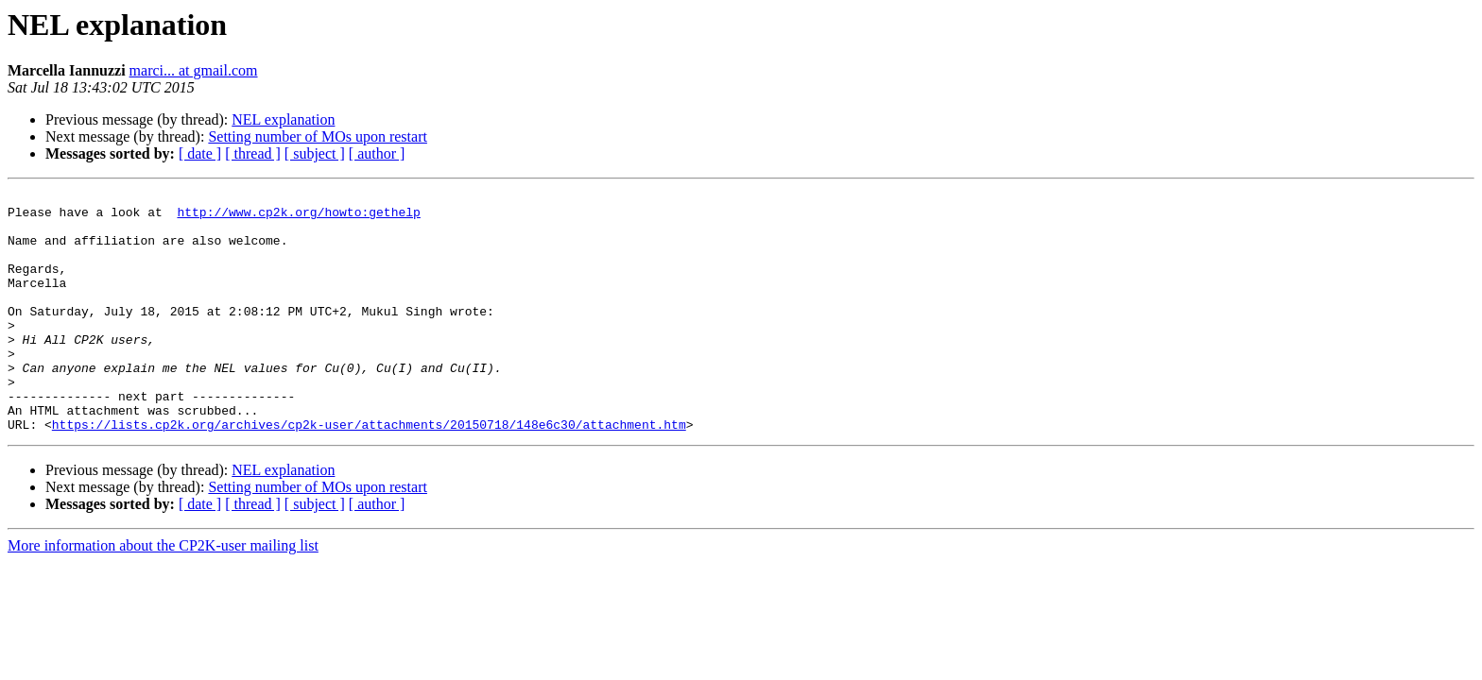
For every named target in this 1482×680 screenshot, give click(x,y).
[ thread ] (253, 153)
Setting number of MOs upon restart (317, 136)
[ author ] (377, 153)
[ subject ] (314, 153)
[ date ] (200, 153)
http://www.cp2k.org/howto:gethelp (298, 217)
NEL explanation (283, 119)
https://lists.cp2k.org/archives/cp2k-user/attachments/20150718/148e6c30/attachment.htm (369, 472)
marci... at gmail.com (193, 70)
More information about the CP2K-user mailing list (163, 594)
